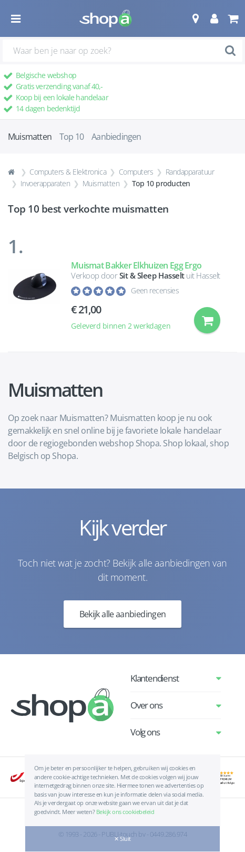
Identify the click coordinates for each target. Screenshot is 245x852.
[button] (195, 18)
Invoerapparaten (45, 183)
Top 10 (71, 136)
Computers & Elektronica (67, 172)
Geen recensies (155, 290)
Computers (136, 172)
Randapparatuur (190, 172)
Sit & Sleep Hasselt (152, 275)
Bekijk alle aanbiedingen (122, 614)
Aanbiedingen (116, 136)
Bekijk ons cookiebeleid (125, 812)
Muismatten (101, 183)
